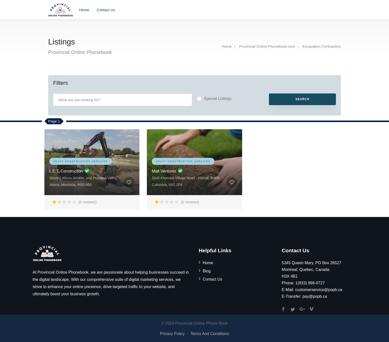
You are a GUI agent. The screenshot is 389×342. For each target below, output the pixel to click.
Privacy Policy (172, 334)
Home (84, 10)
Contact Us (106, 10)
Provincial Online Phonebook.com (267, 46)
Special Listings (217, 98)
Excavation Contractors (321, 46)
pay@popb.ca (314, 296)
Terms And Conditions (209, 334)
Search (302, 99)
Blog (207, 271)
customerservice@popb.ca (318, 290)
